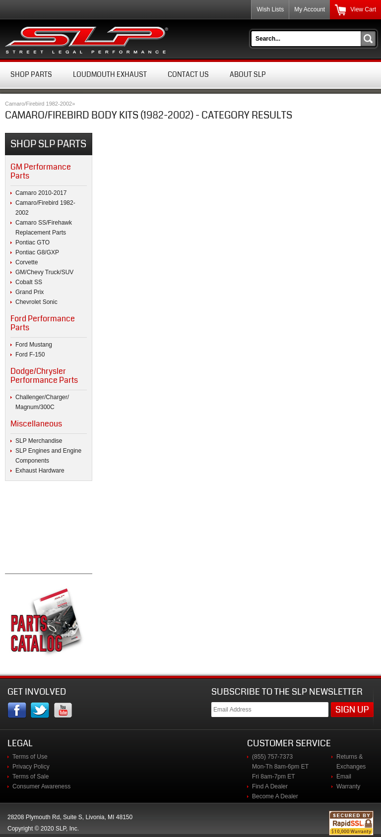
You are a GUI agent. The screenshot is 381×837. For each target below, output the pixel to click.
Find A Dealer (270, 786)
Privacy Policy (31, 766)
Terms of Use (30, 756)
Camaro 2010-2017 (40, 192)
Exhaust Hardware (39, 470)
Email (343, 776)
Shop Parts (31, 74)
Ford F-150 (30, 354)
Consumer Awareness (41, 786)
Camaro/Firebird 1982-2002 (38, 104)
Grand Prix (29, 292)
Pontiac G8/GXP (37, 252)
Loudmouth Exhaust (110, 74)
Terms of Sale (30, 776)
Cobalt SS (28, 282)
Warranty (348, 786)
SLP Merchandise (39, 440)
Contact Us (188, 74)
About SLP (248, 74)
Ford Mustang (33, 344)
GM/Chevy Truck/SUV (44, 272)
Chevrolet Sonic (36, 302)
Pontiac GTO (32, 242)
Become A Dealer (275, 796)
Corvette (26, 262)
